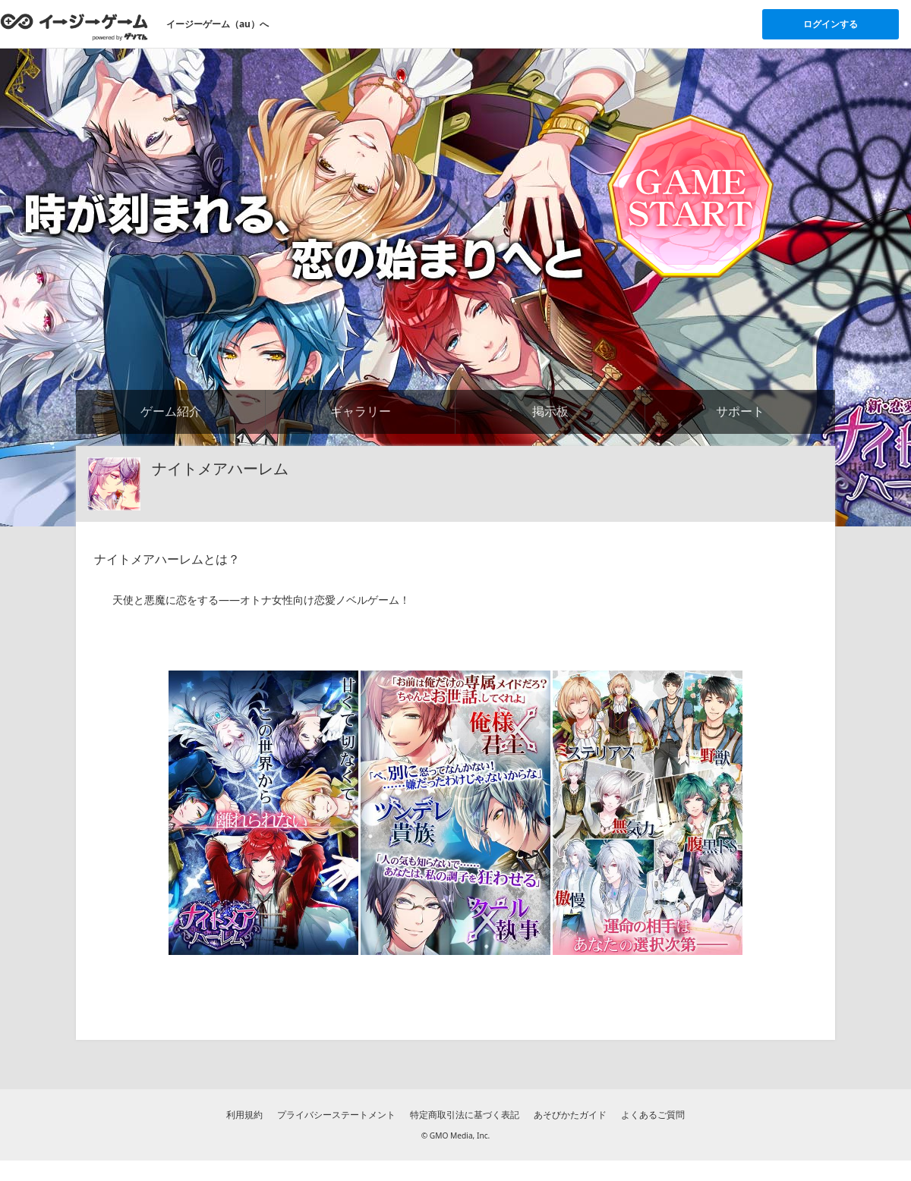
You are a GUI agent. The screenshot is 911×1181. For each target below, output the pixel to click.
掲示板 (550, 411)
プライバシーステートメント (336, 1114)
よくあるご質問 (653, 1114)
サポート (740, 411)
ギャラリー (360, 411)
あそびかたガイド (570, 1114)
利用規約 (244, 1114)
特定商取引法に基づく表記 (464, 1114)
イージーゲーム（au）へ (217, 23)
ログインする (830, 23)
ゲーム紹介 (170, 411)
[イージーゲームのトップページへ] (74, 26)
